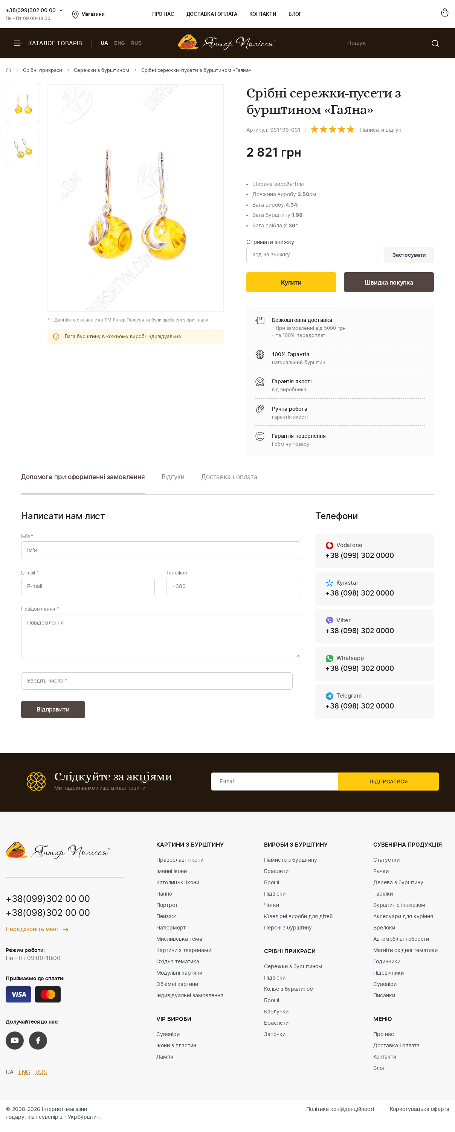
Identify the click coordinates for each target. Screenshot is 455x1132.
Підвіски (275, 899)
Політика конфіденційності (340, 1114)
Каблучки (276, 1016)
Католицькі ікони (177, 887)
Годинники (386, 966)
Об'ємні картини (177, 989)
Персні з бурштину (288, 932)
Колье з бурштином (289, 994)
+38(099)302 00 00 (31, 10)
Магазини (88, 15)
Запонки (275, 1039)
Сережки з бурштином (101, 70)
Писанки (384, 1000)
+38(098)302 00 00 (48, 918)
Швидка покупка (389, 283)
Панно (164, 899)
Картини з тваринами (183, 955)
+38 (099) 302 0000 (362, 557)
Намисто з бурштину (290, 865)
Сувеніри (168, 1039)
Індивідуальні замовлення (189, 1000)
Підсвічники (388, 978)
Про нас (163, 14)
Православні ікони (179, 865)
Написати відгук (381, 130)
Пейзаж (166, 921)
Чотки (271, 910)
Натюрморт (171, 932)
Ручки (381, 876)
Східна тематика (177, 966)
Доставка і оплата (211, 14)
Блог (295, 14)
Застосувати (407, 255)
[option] (23, 103)
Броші (271, 887)
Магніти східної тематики (405, 955)
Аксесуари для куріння (403, 921)
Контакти (262, 14)
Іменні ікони (171, 876)
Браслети (276, 876)
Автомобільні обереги (401, 944)
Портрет (167, 910)
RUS (136, 43)
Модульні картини (179, 978)
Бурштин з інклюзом (399, 910)
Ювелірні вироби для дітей (298, 921)
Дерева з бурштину (398, 887)
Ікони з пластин (176, 1050)
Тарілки (383, 899)
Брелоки (384, 932)
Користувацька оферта (419, 1114)
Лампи (164, 1062)
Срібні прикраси (42, 70)
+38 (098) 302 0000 (362, 595)
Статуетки (386, 865)
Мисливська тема (179, 944)
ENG (119, 43)
